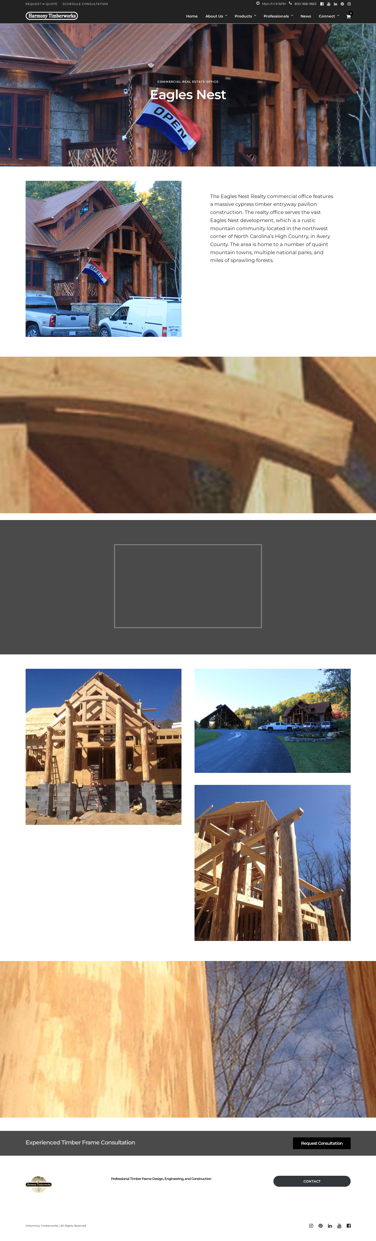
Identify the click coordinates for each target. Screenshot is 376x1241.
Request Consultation (322, 1143)
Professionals (276, 16)
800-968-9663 (302, 4)
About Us (214, 16)
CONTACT (312, 1181)
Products (243, 16)
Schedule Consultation (85, 4)
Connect (327, 16)
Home (192, 16)
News (306, 16)
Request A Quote (41, 4)
